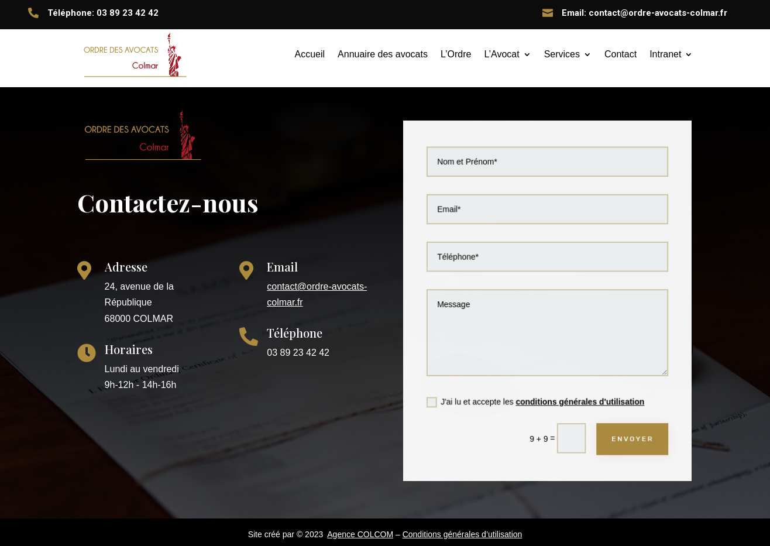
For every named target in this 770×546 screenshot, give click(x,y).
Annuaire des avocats (383, 54)
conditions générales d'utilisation (579, 397)
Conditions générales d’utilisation (462, 534)
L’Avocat (501, 54)
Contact (620, 54)
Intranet (665, 54)
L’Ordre (456, 54)
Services (562, 54)
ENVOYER (629, 433)
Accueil (310, 54)
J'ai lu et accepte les (536, 398)
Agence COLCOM (360, 534)
